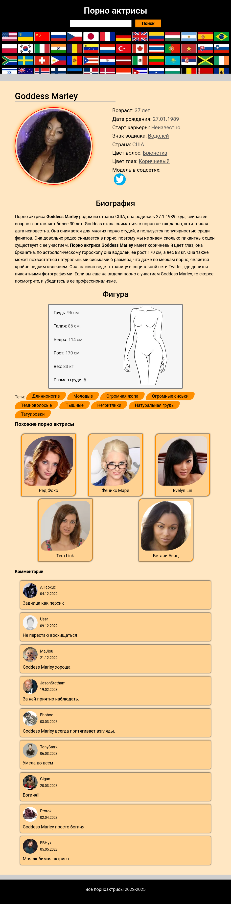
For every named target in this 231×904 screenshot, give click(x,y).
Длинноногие (46, 396)
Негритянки (109, 405)
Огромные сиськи (170, 396)
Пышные (75, 405)
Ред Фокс (48, 490)
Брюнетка (155, 153)
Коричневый (154, 161)
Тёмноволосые (36, 405)
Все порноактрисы (105, 889)
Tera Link (65, 555)
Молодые (83, 396)
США (138, 144)
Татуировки (33, 414)
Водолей (158, 136)
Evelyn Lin (182, 490)
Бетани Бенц (166, 555)
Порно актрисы (115, 10)
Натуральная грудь (154, 405)
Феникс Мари (115, 490)
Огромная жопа (122, 396)
